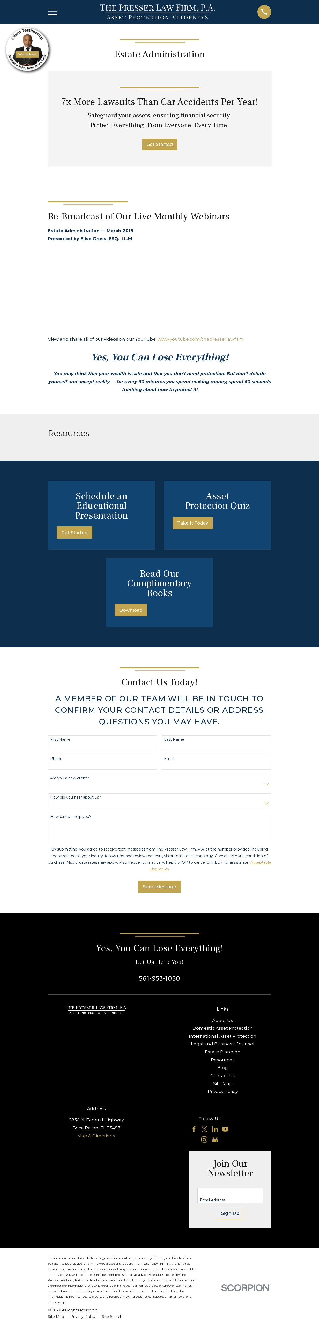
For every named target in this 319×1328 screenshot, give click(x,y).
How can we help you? (70, 817)
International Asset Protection (222, 1036)
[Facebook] (194, 1129)
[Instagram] (204, 1139)
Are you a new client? (69, 778)
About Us (222, 1020)
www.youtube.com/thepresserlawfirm (200, 339)
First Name (60, 739)
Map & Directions (96, 1136)
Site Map (222, 1083)
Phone (56, 759)
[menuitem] (56, 1317)
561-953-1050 (159, 978)
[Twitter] (204, 1129)
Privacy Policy (223, 1091)
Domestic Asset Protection (222, 1028)
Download (131, 610)
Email (169, 759)
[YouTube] (225, 1129)
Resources (223, 1060)
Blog (222, 1067)
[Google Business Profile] (215, 1139)
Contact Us (222, 1075)
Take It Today (192, 523)
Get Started (159, 144)
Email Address (212, 1200)
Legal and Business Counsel (222, 1043)
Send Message (159, 886)
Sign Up (230, 1213)
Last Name (174, 739)
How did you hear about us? (75, 797)
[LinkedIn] (215, 1129)
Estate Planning (223, 1051)
